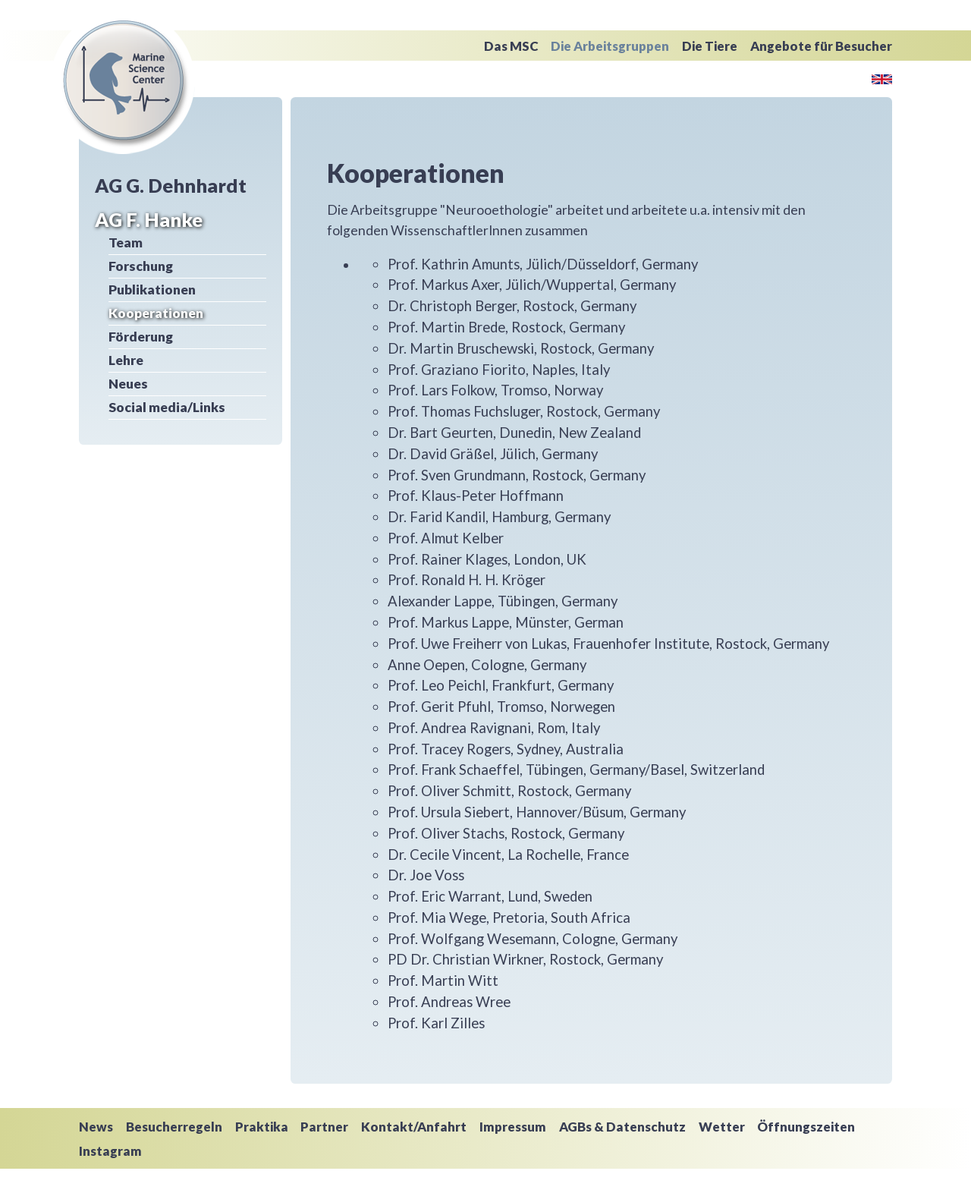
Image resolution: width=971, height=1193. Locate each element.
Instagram (110, 1151)
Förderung (140, 337)
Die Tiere (709, 46)
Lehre (125, 360)
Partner (324, 1127)
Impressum (512, 1127)
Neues (128, 384)
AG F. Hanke (149, 219)
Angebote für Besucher (821, 46)
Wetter (722, 1127)
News (96, 1127)
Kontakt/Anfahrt (414, 1127)
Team (125, 242)
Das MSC (511, 46)
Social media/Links (166, 407)
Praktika (261, 1127)
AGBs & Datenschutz (622, 1127)
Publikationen (152, 289)
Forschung (140, 266)
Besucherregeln (174, 1127)
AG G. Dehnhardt (171, 185)
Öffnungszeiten (806, 1127)
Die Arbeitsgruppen (610, 46)
